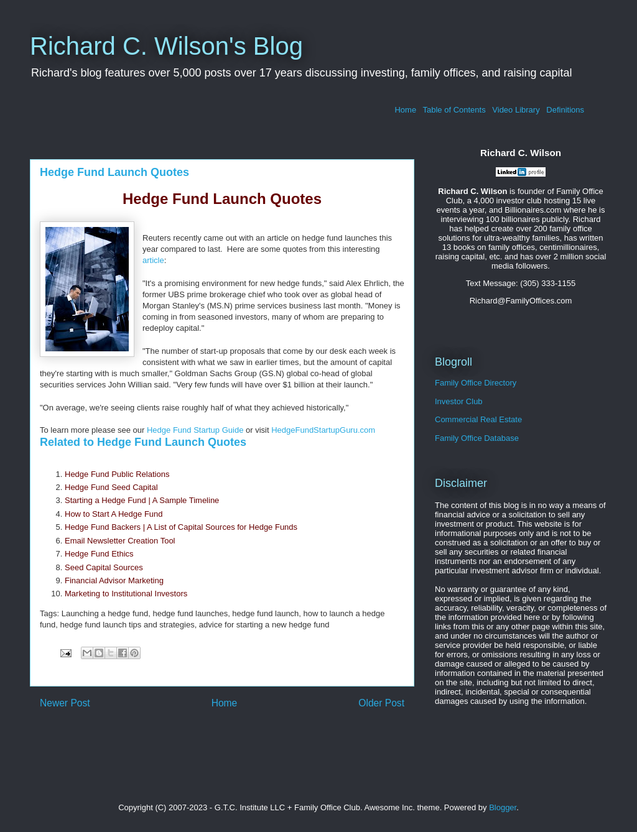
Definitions (565, 109)
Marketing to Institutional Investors (126, 593)
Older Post (381, 703)
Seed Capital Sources (104, 567)
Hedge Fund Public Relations (117, 474)
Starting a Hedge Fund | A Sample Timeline (142, 500)
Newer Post (65, 703)
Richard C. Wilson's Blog (166, 46)
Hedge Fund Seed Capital (111, 487)
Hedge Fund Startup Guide (195, 430)
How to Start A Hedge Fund (114, 514)
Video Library (515, 109)
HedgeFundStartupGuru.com (323, 430)
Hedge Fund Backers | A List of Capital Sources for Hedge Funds (181, 527)
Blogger (502, 807)
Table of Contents (454, 109)
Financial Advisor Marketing (114, 580)
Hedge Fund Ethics (99, 553)
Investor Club (459, 401)
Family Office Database (477, 438)
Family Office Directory (475, 382)
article (153, 260)
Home (405, 109)
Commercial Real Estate (478, 419)
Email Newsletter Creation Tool (120, 540)
